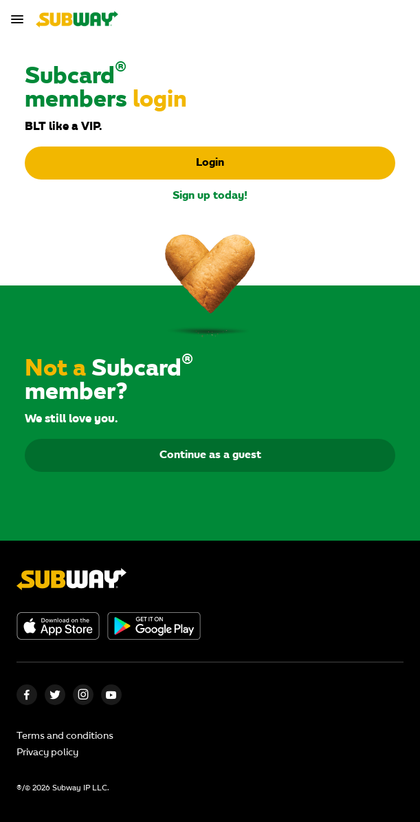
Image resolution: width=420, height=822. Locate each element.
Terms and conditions (64, 736)
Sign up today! (210, 196)
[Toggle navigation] (19, 19)
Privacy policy (47, 753)
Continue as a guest (210, 455)
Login (210, 163)
